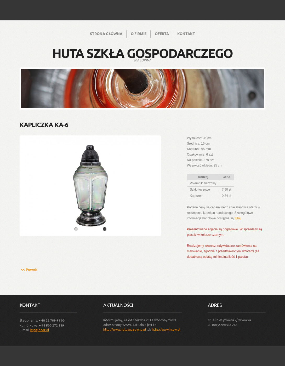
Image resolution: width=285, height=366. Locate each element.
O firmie (138, 33)
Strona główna (106, 33)
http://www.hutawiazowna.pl (124, 329)
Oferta (162, 33)
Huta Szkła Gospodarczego (142, 53)
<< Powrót (29, 270)
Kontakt (186, 33)
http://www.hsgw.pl (166, 329)
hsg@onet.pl (39, 330)
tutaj (238, 218)
